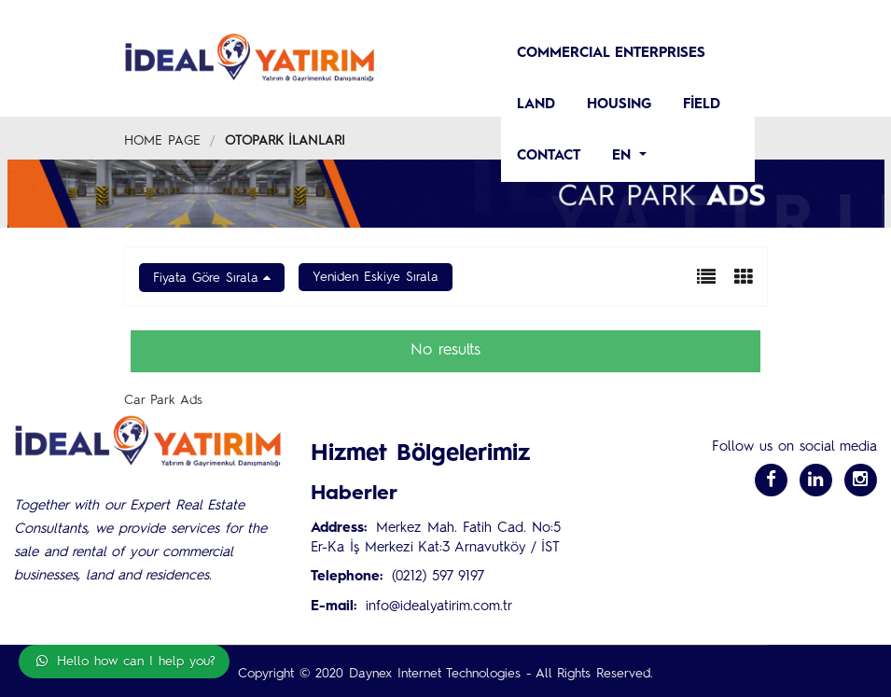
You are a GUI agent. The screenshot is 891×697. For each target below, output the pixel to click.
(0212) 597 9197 (438, 577)
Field (701, 105)
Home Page (162, 140)
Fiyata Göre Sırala (205, 278)
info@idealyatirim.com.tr (439, 607)
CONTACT (548, 156)
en (624, 156)
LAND (536, 105)
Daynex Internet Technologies (435, 673)
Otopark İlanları (285, 140)
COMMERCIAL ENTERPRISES (611, 54)
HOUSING (619, 105)
